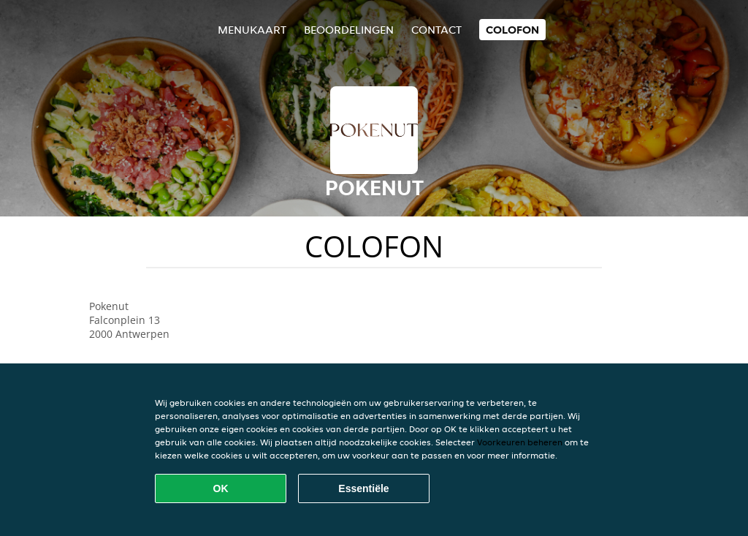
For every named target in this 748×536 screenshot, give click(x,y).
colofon (512, 29)
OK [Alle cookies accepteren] (221, 488)
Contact (436, 29)
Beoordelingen (349, 29)
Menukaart (252, 29)
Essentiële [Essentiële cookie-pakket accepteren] (363, 488)
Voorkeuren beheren (519, 442)
